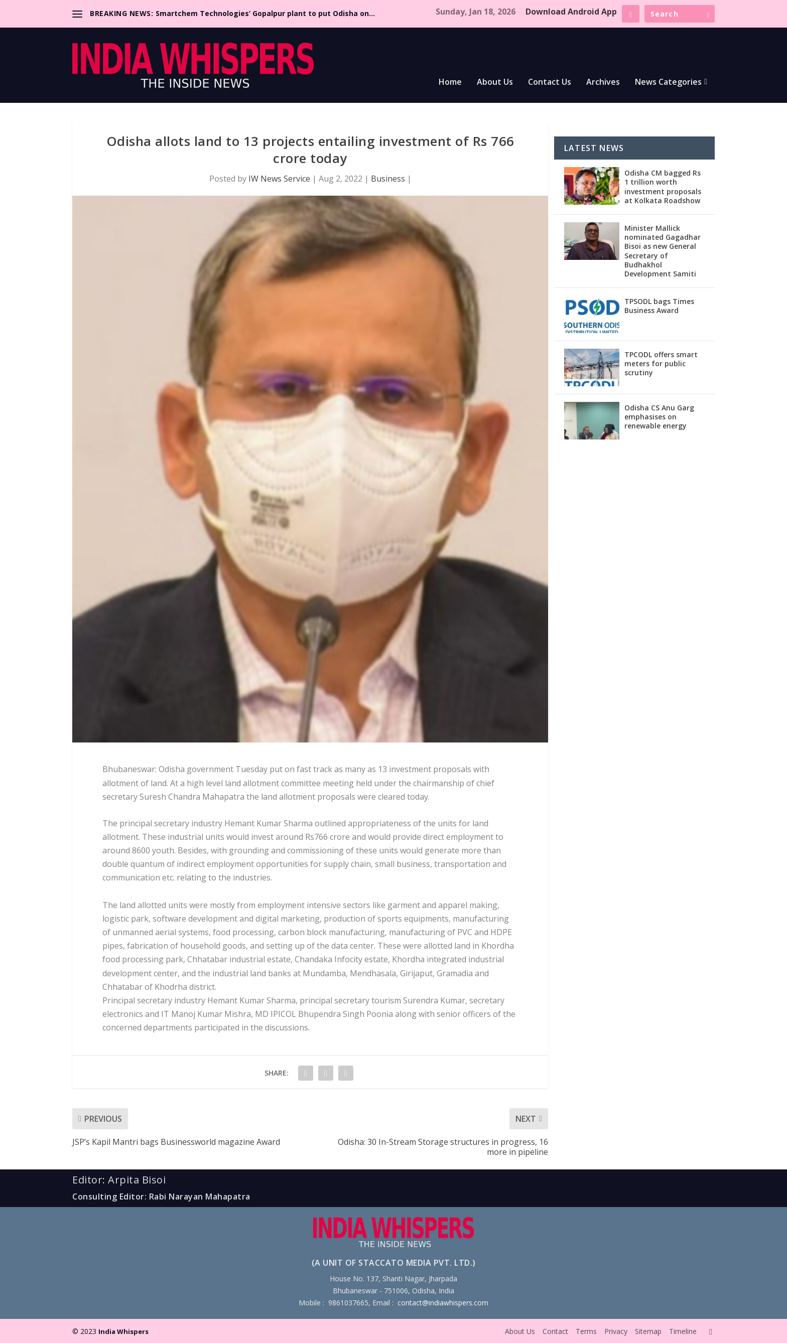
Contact (555, 1331)
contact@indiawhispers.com (443, 1302)
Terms (586, 1331)
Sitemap (648, 1331)
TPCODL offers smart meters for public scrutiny (661, 363)
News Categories (668, 82)
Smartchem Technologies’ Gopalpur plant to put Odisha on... (265, 13)
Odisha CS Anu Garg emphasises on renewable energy (659, 416)
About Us (495, 82)
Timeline (683, 1331)
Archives (603, 82)
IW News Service (279, 178)
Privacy (615, 1331)
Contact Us (549, 82)
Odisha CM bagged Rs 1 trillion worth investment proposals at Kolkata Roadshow (662, 186)
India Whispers (123, 1331)
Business (388, 178)
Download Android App (571, 11)
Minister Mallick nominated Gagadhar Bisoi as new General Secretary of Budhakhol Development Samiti (662, 250)
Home (450, 82)
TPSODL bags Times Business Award (659, 305)
